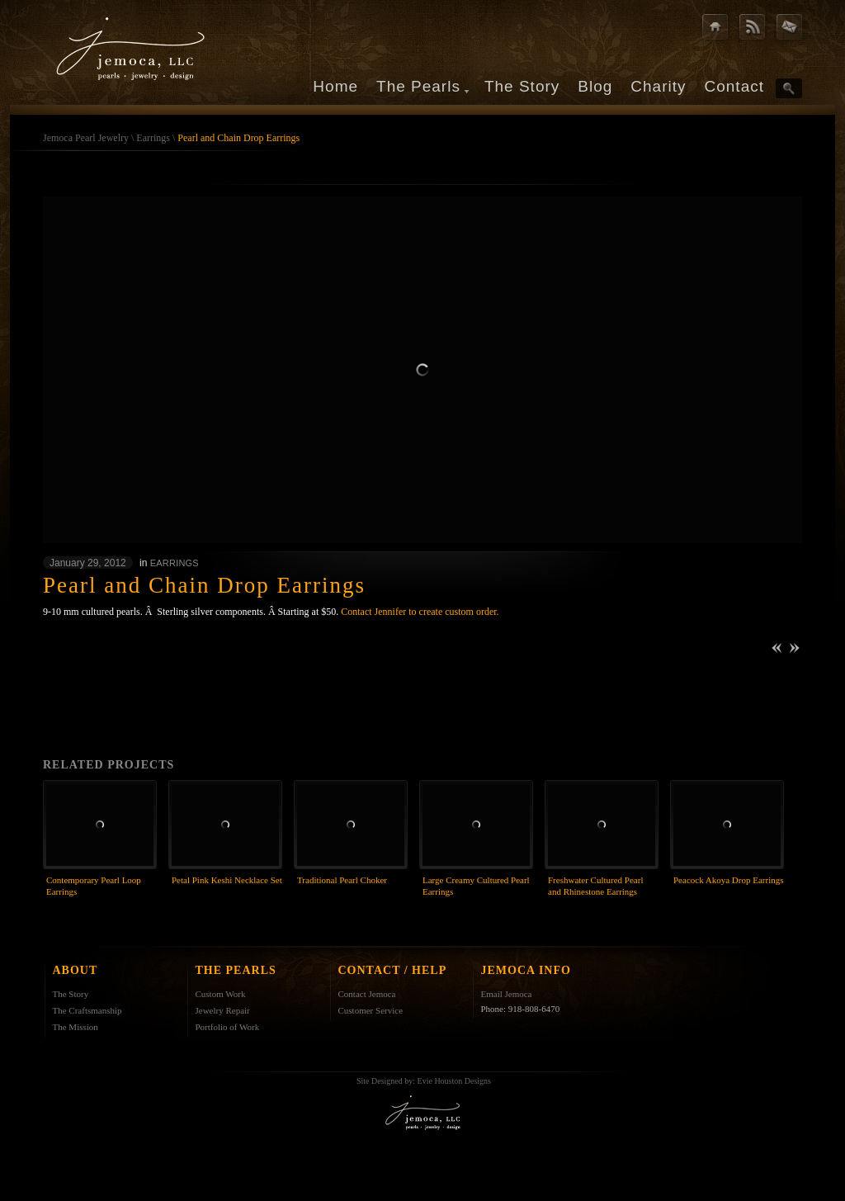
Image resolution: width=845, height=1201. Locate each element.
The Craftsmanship (87, 1010)
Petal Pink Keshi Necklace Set (227, 880)
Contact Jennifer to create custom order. (419, 611)
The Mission (75, 1027)
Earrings (153, 138)
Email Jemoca (506, 994)
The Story (521, 86)
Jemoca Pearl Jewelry (86, 138)
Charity (658, 86)
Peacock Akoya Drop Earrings (728, 880)
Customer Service (371, 1010)
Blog (595, 86)
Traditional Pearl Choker (342, 880)
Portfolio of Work (228, 1027)
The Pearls (418, 86)
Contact (734, 86)
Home (335, 86)
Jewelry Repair (223, 1010)
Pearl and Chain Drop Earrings (238, 138)
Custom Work (221, 994)
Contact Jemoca (367, 994)
